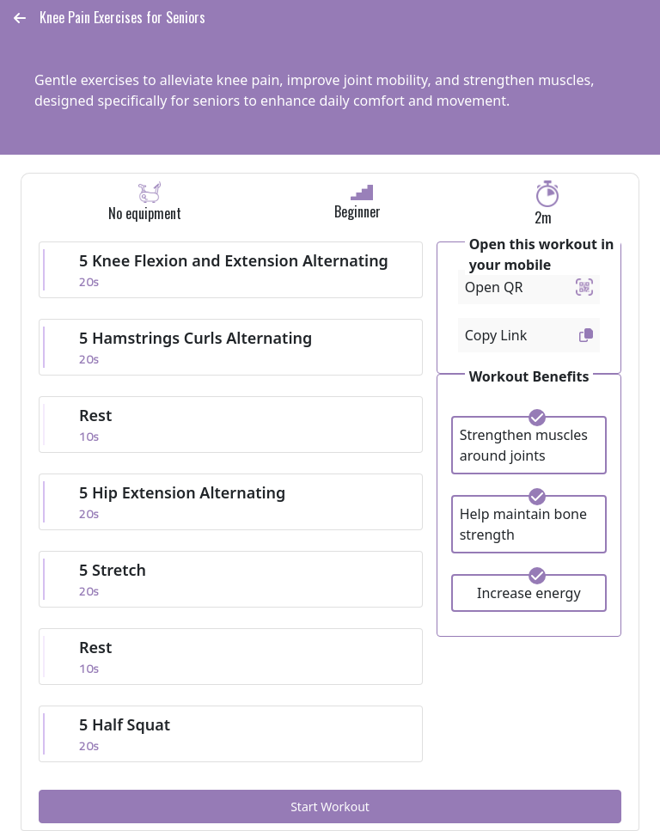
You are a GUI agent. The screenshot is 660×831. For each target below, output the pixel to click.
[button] (20, 18)
